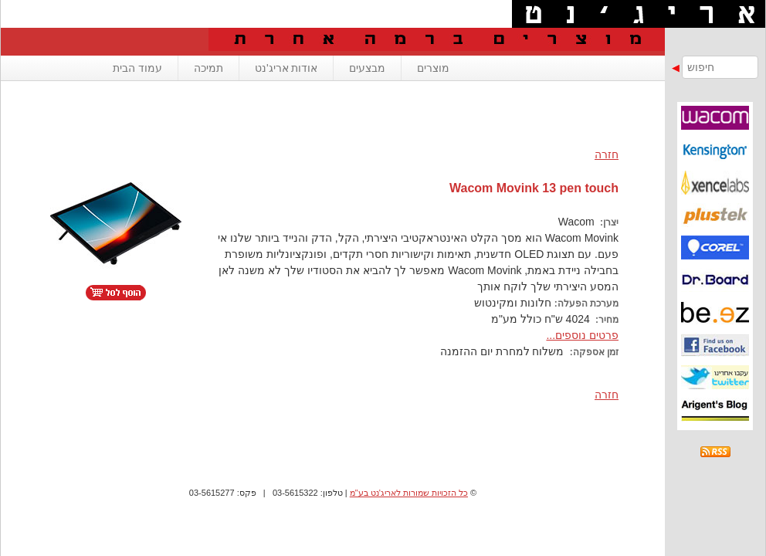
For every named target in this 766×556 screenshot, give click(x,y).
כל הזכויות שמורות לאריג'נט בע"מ (409, 492)
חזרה (607, 154)
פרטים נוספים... (582, 335)
